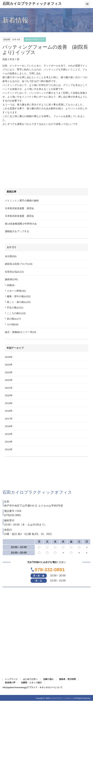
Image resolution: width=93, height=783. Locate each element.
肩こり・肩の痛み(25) (19, 302)
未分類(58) (10, 256)
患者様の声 (10, 682)
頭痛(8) (11, 285)
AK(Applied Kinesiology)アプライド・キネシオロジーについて (32, 687)
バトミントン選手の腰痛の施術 (22, 200)
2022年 (9, 380)
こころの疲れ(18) (16, 313)
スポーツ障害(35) (16, 290)
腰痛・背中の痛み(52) (19, 296)
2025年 (9, 357)
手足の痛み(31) (15, 307)
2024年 (9, 364)
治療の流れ (48, 679)
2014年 (9, 441)
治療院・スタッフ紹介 (31, 682)
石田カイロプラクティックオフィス (32, 4)
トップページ (11, 679)
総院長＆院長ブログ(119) (18, 264)
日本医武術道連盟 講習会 (19, 208)
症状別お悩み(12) (14, 271)
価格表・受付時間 (67, 679)
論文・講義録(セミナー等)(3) (20, 332)
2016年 (9, 426)
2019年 (9, 403)
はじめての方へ (30, 679)
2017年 (9, 418)
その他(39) (12, 324)
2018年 (9, 410)
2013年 (9, 449)
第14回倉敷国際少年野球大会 (21, 223)
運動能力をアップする (17, 231)
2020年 (9, 395)
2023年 (9, 372)
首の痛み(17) (14, 318)
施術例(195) (11, 279)
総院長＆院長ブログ (34, 39)
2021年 (9, 387)
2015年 (9, 434)
